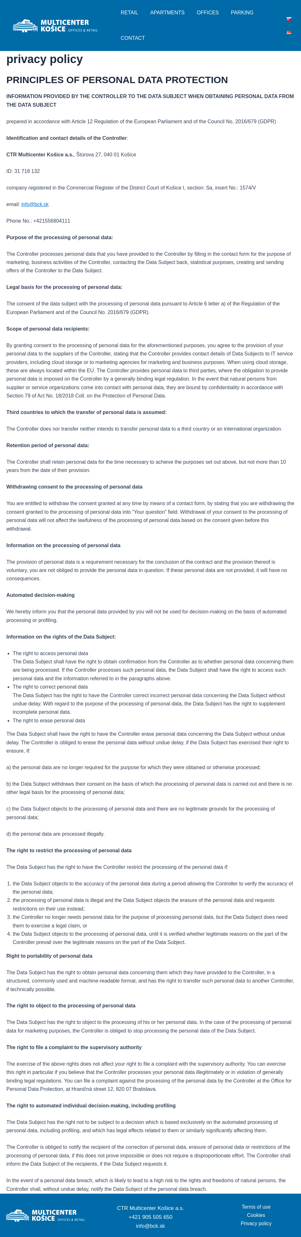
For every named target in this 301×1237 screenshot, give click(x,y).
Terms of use (256, 1206)
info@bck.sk (150, 1226)
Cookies (256, 1215)
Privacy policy (256, 1223)
